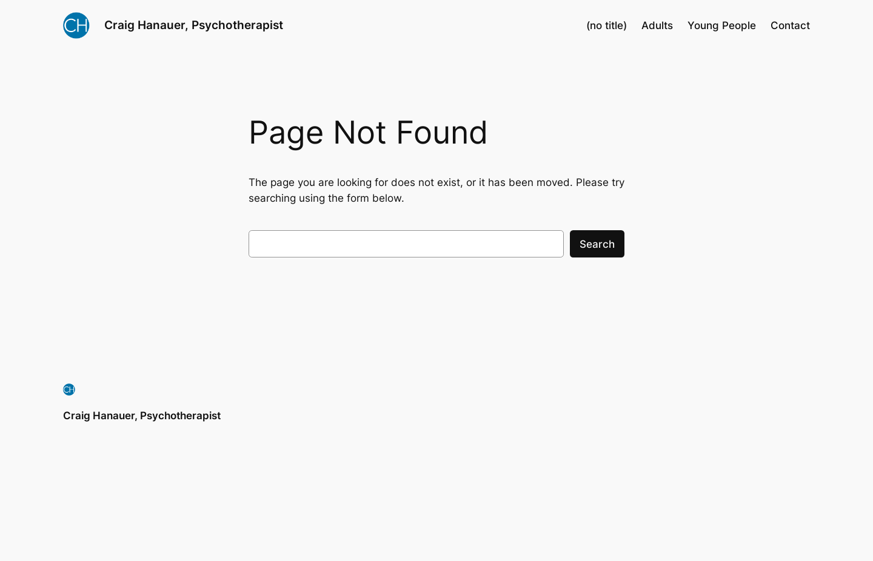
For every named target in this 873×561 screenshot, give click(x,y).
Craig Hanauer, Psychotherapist (193, 25)
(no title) (606, 25)
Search (597, 244)
